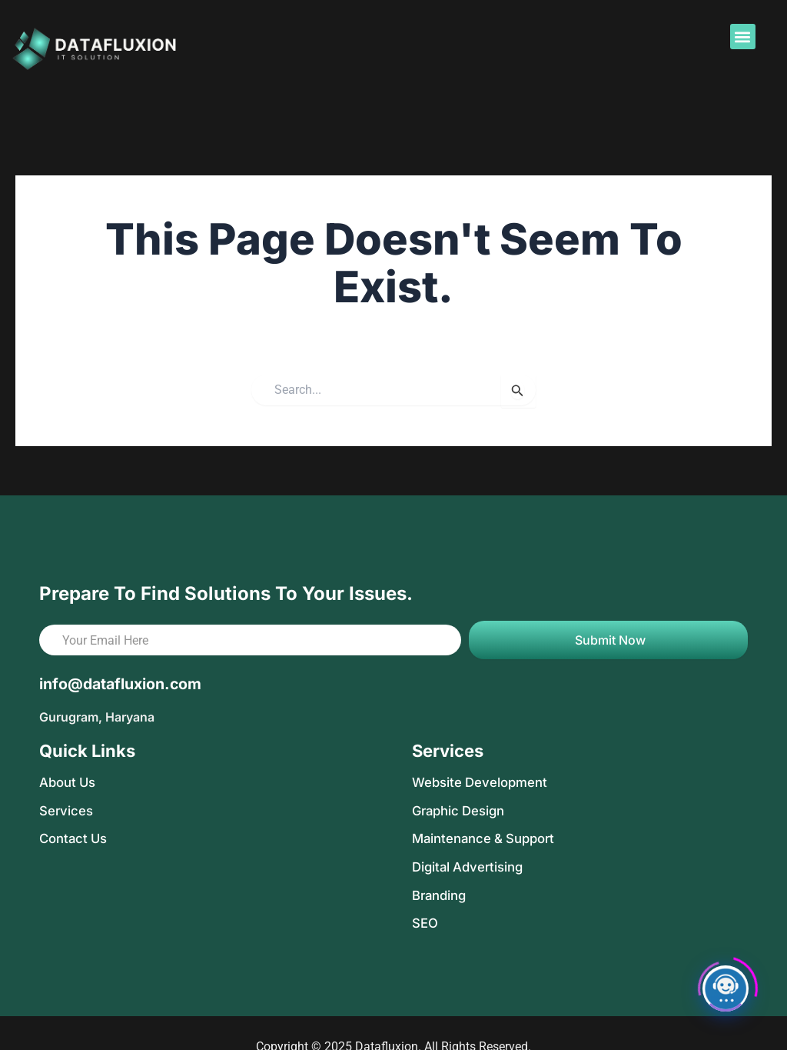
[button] (742, 36)
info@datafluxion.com (122, 684)
